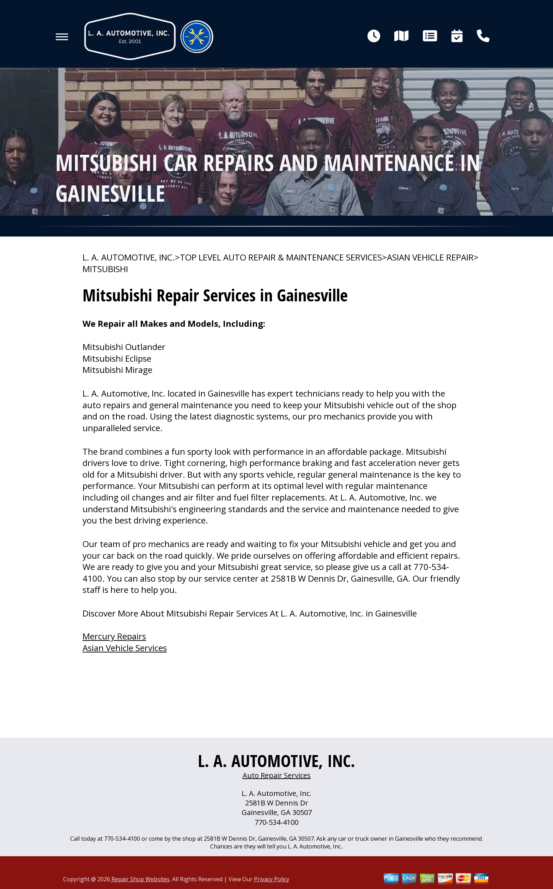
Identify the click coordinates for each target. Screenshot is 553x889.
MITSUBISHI (105, 269)
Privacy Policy (271, 879)
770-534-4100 (276, 822)
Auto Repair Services (277, 775)
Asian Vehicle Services (125, 648)
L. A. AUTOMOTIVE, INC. (129, 257)
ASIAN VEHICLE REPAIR (430, 257)
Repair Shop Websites (140, 879)
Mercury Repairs (114, 636)
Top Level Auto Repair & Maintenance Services (281, 257)
